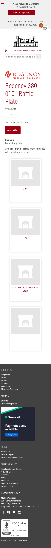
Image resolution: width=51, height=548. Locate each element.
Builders (4, 400)
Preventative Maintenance (12, 457)
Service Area (6, 451)
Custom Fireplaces (9, 403)
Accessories (6, 386)
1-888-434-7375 (35, 50)
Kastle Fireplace (25, 41)
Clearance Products (9, 389)
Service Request (7, 454)
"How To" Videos (8, 471)
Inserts (4, 377)
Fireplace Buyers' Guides (11, 469)
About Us (5, 480)
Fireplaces (5, 374)
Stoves (4, 380)
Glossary (5, 474)
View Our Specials (21, 12)
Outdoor (4, 383)
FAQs (3, 477)
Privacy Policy (7, 486)
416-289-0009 (20, 50)
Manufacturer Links (9, 483)
